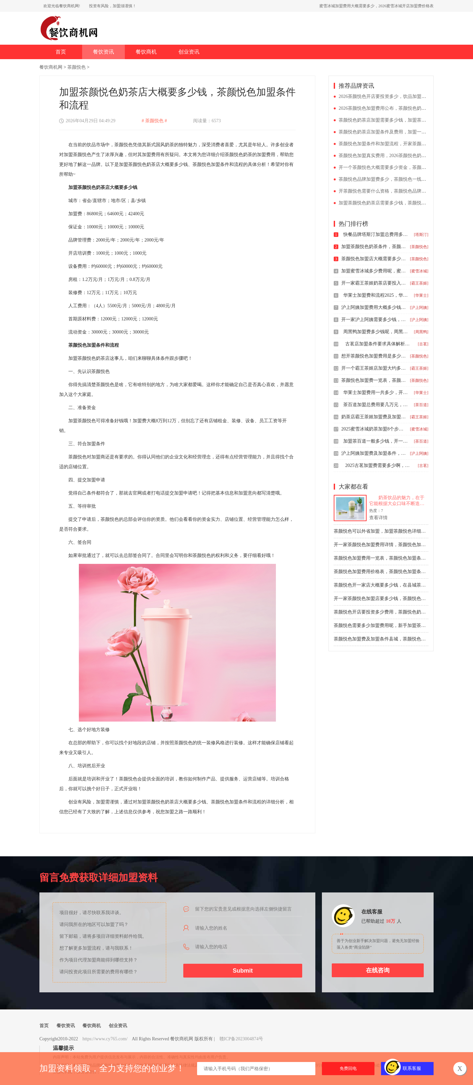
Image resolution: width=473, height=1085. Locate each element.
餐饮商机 (146, 52)
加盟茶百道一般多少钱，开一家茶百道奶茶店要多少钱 (376, 441)
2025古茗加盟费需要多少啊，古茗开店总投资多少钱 (378, 465)
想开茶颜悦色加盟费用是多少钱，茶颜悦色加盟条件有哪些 (374, 356)
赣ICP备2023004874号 (241, 1038)
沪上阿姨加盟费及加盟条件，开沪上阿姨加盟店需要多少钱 (374, 453)
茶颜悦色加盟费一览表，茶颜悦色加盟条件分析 (374, 380)
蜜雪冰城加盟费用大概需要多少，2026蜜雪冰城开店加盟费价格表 (376, 6)
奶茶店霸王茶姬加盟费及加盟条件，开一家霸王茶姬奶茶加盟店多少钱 (374, 416)
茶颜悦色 (76, 67)
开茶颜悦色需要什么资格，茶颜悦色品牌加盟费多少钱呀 (396, 191)
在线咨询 (378, 970)
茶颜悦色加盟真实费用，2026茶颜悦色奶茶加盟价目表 (394, 155)
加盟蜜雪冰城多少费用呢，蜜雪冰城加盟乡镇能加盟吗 (374, 270)
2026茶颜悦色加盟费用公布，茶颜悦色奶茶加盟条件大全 (396, 108)
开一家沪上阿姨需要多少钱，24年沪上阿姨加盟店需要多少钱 (374, 319)
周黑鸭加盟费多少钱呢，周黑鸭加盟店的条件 (376, 331)
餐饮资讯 (103, 52)
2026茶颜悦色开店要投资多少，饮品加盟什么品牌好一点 (396, 96)
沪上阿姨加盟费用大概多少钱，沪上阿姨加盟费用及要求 (374, 307)
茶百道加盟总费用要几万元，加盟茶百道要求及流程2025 (376, 404)
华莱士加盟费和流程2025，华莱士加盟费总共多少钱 (376, 295)
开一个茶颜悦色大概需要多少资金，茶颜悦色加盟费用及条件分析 (405, 167)
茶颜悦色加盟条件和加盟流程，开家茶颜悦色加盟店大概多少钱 (403, 143)
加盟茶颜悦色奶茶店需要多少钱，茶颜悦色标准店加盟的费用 (401, 202)
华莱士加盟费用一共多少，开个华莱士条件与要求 (376, 392)
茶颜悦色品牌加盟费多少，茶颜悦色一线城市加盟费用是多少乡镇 (405, 179)
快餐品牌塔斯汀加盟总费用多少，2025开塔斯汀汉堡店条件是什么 (376, 234)
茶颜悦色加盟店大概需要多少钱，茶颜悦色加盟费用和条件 (374, 258)
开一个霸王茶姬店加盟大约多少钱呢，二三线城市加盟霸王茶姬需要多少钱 (374, 368)
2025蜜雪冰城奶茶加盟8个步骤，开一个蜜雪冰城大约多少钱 (374, 429)
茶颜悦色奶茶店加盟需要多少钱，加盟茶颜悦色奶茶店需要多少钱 (405, 120)
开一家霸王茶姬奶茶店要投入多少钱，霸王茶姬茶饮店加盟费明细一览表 (374, 283)
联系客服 (412, 1068)
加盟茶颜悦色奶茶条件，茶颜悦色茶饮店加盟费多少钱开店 (374, 246)
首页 (61, 52)
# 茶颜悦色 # (154, 120)
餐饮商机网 (50, 67)
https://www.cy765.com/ (105, 1038)
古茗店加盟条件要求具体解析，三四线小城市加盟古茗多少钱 (378, 343)
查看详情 (378, 517)
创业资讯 (188, 52)
